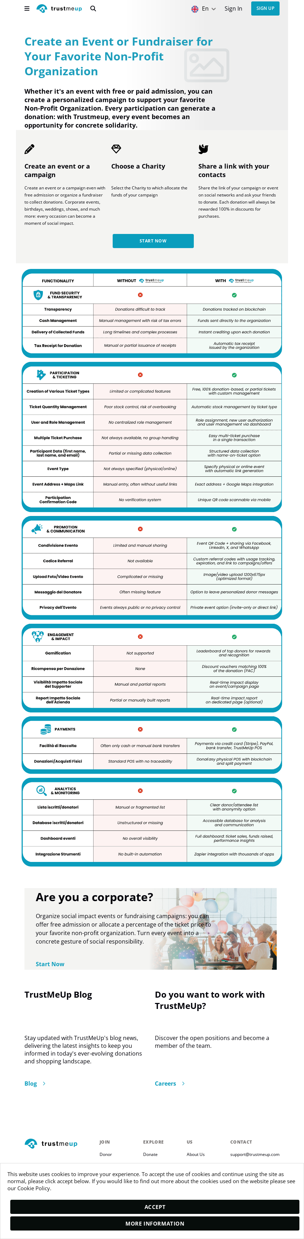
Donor (106, 1156)
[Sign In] (234, 8)
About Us (196, 1156)
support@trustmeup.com (255, 1156)
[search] (93, 8)
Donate (150, 1156)
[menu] (26, 8)
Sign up (265, 8)
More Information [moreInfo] (155, 1223)
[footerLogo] (59, 1145)
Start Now (153, 242)
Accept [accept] (155, 1206)
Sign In (233, 8)
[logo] (59, 9)
